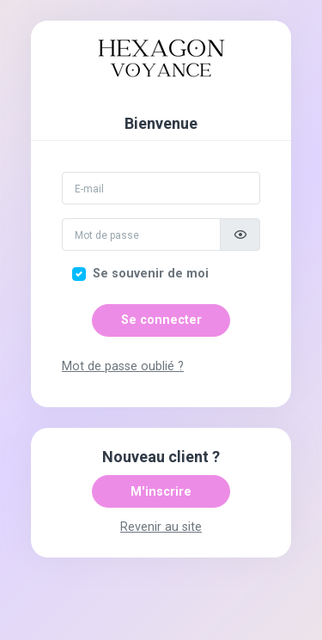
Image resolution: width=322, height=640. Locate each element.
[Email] (161, 188)
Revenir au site (161, 527)
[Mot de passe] (141, 234)
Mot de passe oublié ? (123, 366)
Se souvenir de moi (151, 273)
